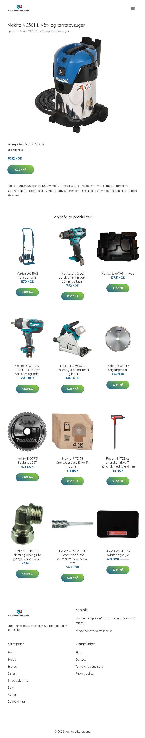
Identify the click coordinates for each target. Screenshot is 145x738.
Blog (78, 652)
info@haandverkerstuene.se (94, 631)
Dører (11, 673)
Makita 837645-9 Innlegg (117, 273)
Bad (10, 652)
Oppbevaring (16, 701)
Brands (29, 144)
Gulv (10, 687)
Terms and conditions (89, 666)
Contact (80, 659)
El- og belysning (17, 680)
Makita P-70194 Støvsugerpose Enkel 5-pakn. (72, 462)
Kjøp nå (20, 169)
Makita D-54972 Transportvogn (27, 275)
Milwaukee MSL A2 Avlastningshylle (118, 553)
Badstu (12, 659)
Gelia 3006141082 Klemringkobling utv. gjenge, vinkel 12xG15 (27, 555)
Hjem (10, 31)
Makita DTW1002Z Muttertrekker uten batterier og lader (27, 370)
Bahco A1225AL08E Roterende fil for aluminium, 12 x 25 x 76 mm (72, 557)
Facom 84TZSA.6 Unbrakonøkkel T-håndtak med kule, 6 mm (118, 462)
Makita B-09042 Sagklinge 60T (118, 368)
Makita (39, 144)
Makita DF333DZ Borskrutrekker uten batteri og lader (72, 277)
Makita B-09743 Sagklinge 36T (27, 460)
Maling (11, 694)
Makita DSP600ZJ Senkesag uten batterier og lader (72, 370)
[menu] (133, 8)
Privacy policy (84, 673)
